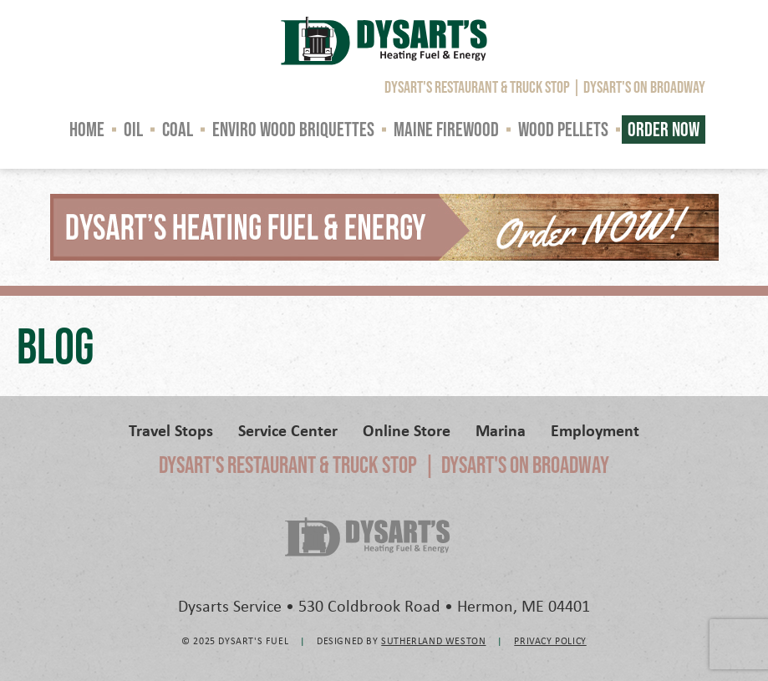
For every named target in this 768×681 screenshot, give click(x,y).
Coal (177, 129)
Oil (133, 129)
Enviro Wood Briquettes (293, 129)
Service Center (288, 430)
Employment (595, 430)
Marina (501, 430)
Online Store (406, 430)
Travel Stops (171, 430)
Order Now (663, 129)
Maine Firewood (446, 129)
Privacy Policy (550, 640)
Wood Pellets (563, 129)
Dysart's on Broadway (644, 87)
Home (86, 129)
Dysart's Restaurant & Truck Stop (477, 87)
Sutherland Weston (433, 640)
